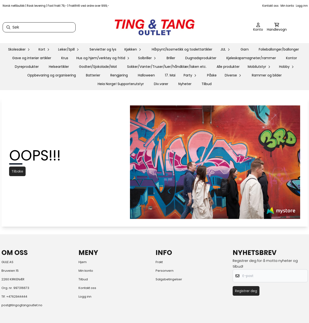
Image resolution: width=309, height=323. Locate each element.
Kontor (291, 58)
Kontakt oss (270, 6)
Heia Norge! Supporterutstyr (121, 83)
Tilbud (207, 83)
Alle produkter (228, 66)
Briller (171, 58)
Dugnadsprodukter (200, 58)
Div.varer (161, 83)
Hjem (83, 262)
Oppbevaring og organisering (51, 75)
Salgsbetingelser (169, 279)
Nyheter (184, 83)
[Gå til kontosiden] (258, 27)
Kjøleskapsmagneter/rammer (251, 58)
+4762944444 (16, 296)
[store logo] (154, 27)
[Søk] (39, 27)
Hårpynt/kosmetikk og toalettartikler (182, 49)
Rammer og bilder (267, 75)
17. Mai (170, 75)
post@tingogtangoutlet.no (21, 305)
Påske (212, 75)
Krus (64, 58)
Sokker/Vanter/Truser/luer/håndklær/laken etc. (167, 66)
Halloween (146, 75)
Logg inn (302, 6)
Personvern (165, 271)
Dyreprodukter (27, 66)
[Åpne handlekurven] (277, 27)
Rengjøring (119, 75)
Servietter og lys (103, 49)
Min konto (287, 6)
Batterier (93, 75)
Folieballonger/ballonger (279, 49)
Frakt (159, 262)
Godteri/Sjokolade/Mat (98, 66)
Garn (245, 49)
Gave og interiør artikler (31, 58)
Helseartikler (59, 66)
